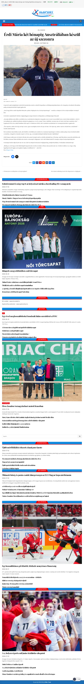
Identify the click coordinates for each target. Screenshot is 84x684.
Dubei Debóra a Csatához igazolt (12, 664)
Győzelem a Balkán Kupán (10, 468)
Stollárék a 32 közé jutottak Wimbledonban (15, 427)
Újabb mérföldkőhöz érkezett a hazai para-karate (22, 447)
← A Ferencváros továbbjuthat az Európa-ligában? (14, 171)
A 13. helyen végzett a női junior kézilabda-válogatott (23, 653)
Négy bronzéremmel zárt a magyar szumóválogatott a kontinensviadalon (25, 202)
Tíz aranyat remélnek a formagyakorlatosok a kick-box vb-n (21, 205)
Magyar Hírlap (9, 150)
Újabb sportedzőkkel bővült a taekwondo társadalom (18, 465)
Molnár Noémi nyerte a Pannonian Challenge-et (17, 490)
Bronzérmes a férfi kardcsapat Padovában (15, 292)
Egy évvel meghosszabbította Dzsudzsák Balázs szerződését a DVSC (29, 316)
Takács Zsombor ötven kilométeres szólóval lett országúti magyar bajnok (25, 496)
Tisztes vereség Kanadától (10, 587)
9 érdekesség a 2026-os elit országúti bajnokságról (18, 486)
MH (3, 313)
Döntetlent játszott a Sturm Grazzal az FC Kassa (17, 195)
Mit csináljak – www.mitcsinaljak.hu (11, 301)
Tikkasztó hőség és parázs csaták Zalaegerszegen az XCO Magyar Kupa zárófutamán (36, 475)
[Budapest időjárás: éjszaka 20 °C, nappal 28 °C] (6, 5)
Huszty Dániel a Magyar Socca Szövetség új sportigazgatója (21, 198)
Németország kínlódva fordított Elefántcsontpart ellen (19, 337)
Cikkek (42, 30)
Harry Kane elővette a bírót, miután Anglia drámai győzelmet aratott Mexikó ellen (28, 417)
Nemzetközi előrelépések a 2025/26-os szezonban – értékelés (21, 577)
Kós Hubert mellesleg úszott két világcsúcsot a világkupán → (66, 171)
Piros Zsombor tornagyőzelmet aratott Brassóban (22, 406)
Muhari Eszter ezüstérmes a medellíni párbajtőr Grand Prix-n (21, 282)
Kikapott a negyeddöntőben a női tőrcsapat (20, 271)
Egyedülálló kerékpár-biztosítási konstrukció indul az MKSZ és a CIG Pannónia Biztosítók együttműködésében (37, 493)
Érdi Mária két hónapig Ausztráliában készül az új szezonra (42, 36)
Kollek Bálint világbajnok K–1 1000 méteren (16, 424)
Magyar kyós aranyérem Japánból (13, 462)
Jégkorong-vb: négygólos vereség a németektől (17, 584)
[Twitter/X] (16, 156)
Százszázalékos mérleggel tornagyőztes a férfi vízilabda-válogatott (23, 421)
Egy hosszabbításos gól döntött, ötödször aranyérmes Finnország (29, 566)
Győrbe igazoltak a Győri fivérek (12, 671)
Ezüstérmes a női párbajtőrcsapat (12, 331)
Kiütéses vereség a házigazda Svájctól (14, 581)
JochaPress (6, 403)
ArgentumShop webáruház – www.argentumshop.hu (15, 304)
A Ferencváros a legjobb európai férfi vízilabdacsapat (19, 328)
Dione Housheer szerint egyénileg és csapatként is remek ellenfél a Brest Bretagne (28, 674)
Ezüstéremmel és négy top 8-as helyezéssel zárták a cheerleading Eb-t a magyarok (36, 184)
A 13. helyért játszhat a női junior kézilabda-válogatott (19, 668)
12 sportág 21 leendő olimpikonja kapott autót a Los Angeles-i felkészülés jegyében (28, 289)
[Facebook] (12, 156)
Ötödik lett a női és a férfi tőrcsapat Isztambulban (17, 285)
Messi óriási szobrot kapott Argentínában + (15, 334)
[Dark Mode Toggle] (77, 679)
